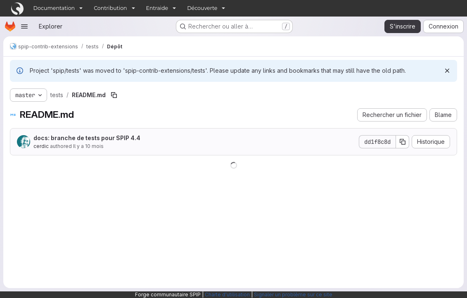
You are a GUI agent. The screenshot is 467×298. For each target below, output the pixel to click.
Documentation (54, 8)
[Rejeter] (447, 71)
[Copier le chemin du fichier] (114, 95)
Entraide (157, 8)
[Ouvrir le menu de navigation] (24, 26)
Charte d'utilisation (227, 294)
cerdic (41, 146)
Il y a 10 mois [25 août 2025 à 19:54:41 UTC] (88, 146)
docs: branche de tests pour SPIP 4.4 (86, 137)
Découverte (202, 8)
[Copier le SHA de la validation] (402, 141)
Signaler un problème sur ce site (293, 294)
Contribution (110, 8)
